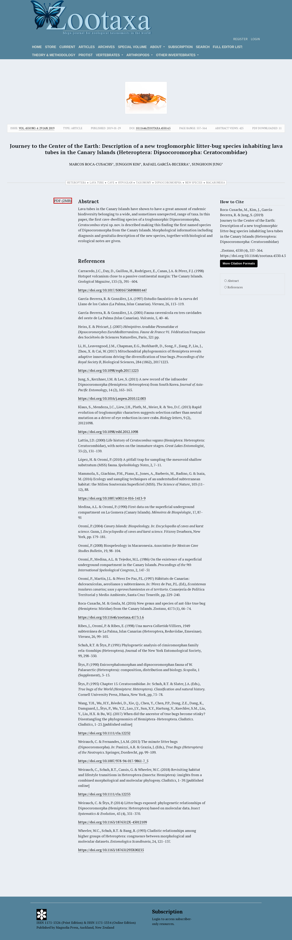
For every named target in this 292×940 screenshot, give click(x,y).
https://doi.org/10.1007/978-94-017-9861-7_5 (113, 760)
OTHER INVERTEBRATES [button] (176, 55)
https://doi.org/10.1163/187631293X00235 (111, 850)
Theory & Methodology (53, 55)
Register (240, 39)
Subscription (180, 47)
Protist (85, 55)
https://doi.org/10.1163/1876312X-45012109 (112, 822)
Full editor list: (228, 47)
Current (67, 47)
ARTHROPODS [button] (138, 55)
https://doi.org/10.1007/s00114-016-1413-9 (111, 498)
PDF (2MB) (62, 200)
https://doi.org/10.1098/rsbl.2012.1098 (108, 431)
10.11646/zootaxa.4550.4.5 (153, 128)
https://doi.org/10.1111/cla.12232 (104, 733)
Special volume (132, 47)
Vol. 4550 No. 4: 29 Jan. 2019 (36, 128)
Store (50, 47)
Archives (106, 47)
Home (37, 47)
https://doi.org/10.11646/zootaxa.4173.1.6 (111, 617)
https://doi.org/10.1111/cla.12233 (104, 794)
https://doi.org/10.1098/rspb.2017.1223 (108, 370)
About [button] (156, 47)
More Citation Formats (239, 263)
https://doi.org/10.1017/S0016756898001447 (112, 290)
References (235, 287)
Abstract (233, 281)
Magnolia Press (67, 927)
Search (203, 47)
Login (255, 39)
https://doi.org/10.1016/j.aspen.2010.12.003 (112, 398)
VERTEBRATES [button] (108, 55)
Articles (86, 47)
